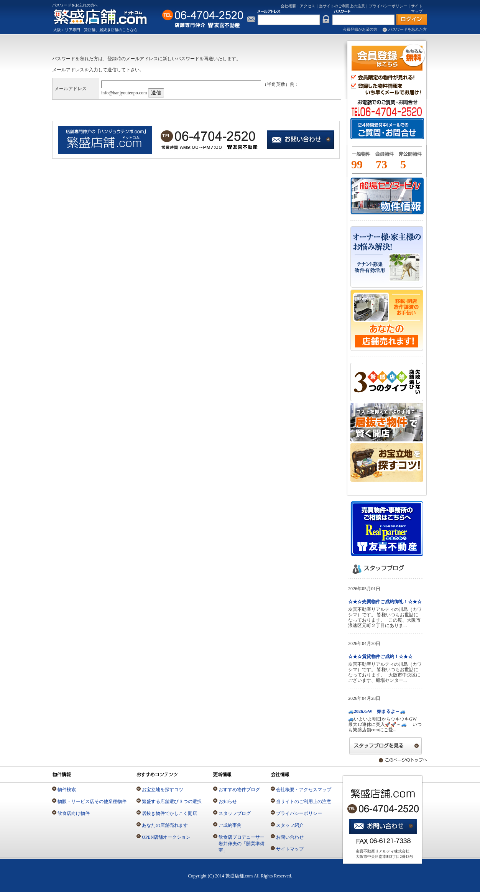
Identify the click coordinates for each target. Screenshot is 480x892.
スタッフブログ (235, 813)
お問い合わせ (290, 837)
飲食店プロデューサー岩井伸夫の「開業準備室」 (242, 843)
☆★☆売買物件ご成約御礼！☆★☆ (385, 601)
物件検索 (67, 789)
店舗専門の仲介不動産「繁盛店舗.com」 (104, 17)
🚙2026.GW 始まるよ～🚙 (377, 711)
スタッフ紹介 (290, 825)
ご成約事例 (230, 825)
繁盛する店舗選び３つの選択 (172, 801)
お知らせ (228, 801)
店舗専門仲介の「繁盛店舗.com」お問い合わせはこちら (301, 140)
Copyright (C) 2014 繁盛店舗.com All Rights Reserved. (240, 876)
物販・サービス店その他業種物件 (92, 801)
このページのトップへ (399, 760)
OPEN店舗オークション (166, 837)
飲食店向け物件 (74, 813)
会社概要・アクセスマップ (303, 789)
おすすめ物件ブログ (239, 789)
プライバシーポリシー (388, 6)
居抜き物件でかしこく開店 (169, 813)
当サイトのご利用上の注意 (342, 6)
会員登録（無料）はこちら (389, 57)
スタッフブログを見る (385, 745)
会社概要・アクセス (298, 6)
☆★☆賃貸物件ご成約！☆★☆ (380, 656)
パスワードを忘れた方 (407, 29)
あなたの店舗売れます (165, 825)
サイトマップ (290, 849)
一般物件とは (359, 157)
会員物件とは (384, 157)
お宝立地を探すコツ (162, 789)
